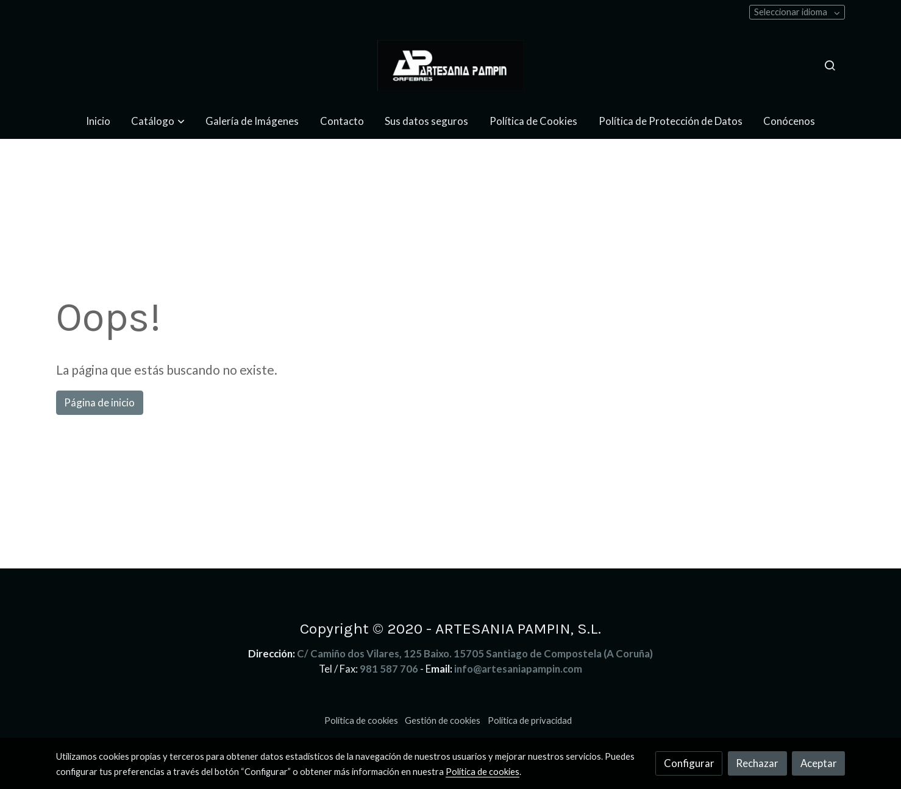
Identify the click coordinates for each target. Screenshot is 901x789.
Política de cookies (361, 720)
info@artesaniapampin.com (518, 668)
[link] (450, 65)
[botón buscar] (829, 65)
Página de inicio (99, 402)
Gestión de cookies (442, 720)
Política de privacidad (530, 720)
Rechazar (757, 763)
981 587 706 (389, 668)
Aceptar (818, 763)
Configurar (689, 763)
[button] (158, 121)
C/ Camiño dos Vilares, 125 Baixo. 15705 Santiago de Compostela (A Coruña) (475, 653)
